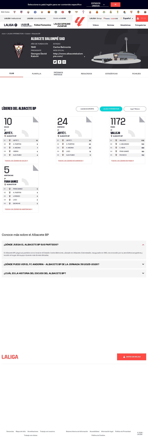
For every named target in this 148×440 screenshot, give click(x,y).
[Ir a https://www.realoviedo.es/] (117, 12)
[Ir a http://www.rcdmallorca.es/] (97, 12)
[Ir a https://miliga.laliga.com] (142, 18)
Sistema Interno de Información (77, 431)
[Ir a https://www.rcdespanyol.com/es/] (90, 12)
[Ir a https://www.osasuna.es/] (28, 12)
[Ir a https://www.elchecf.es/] (42, 12)
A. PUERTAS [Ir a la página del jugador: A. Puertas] (17, 144)
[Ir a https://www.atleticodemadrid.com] (21, 12)
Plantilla (36, 74)
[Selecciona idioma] (127, 18)
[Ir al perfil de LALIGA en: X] (55, 62)
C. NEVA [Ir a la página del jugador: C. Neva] (122, 147)
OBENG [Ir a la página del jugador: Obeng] (15, 151)
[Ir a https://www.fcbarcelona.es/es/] (49, 12)
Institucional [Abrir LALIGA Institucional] (12, 18)
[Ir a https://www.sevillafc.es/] (131, 12)
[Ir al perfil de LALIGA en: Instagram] (64, 62)
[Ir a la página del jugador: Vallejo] (137, 126)
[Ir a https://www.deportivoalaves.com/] (35, 12)
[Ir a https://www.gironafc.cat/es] (63, 12)
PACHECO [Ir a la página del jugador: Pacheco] (123, 155)
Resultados (86, 74)
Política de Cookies (98, 435)
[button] (11, 25)
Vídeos (96, 25)
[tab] (87, 109)
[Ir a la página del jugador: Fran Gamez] (30, 174)
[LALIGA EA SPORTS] (11, 25)
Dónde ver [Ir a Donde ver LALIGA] (59, 18)
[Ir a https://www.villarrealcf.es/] (145, 12)
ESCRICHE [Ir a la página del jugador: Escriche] (16, 203)
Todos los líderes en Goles (16, 161)
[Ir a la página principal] (79, 27)
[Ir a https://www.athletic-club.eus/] (14, 12)
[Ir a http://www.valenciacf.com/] (138, 12)
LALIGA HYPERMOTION (111, 109)
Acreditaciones (33, 431)
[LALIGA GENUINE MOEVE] (62, 25)
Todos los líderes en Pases (122, 161)
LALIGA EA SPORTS (87, 109)
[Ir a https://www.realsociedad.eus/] (124, 12)
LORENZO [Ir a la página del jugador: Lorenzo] (16, 196)
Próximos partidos (58, 74)
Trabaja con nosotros (47, 431)
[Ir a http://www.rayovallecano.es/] (76, 12)
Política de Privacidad (123, 431)
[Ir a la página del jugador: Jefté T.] (30, 126)
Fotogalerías (140, 25)
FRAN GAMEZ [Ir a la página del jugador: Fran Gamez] (124, 151)
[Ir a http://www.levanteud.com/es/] (69, 12)
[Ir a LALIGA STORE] (110, 18)
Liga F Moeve (135, 109)
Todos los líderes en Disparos (70, 161)
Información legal (107, 431)
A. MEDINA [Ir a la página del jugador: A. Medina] (17, 147)
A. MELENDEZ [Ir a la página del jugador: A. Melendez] (124, 144)
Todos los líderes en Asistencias (18, 209)
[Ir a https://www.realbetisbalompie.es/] (104, 12)
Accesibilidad (94, 431)
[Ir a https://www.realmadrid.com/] (111, 12)
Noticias (110, 25)
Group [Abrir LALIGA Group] (96, 18)
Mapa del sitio (21, 431)
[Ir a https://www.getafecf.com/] (56, 12)
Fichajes (136, 74)
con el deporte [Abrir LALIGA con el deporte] (36, 18)
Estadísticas (126, 25)
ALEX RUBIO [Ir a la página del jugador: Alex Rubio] (17, 155)
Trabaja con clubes (30, 435)
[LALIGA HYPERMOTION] (27, 25)
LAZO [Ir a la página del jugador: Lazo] (68, 151)
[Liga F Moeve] (42, 25)
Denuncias (10, 431)
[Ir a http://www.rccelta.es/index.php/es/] (83, 12)
